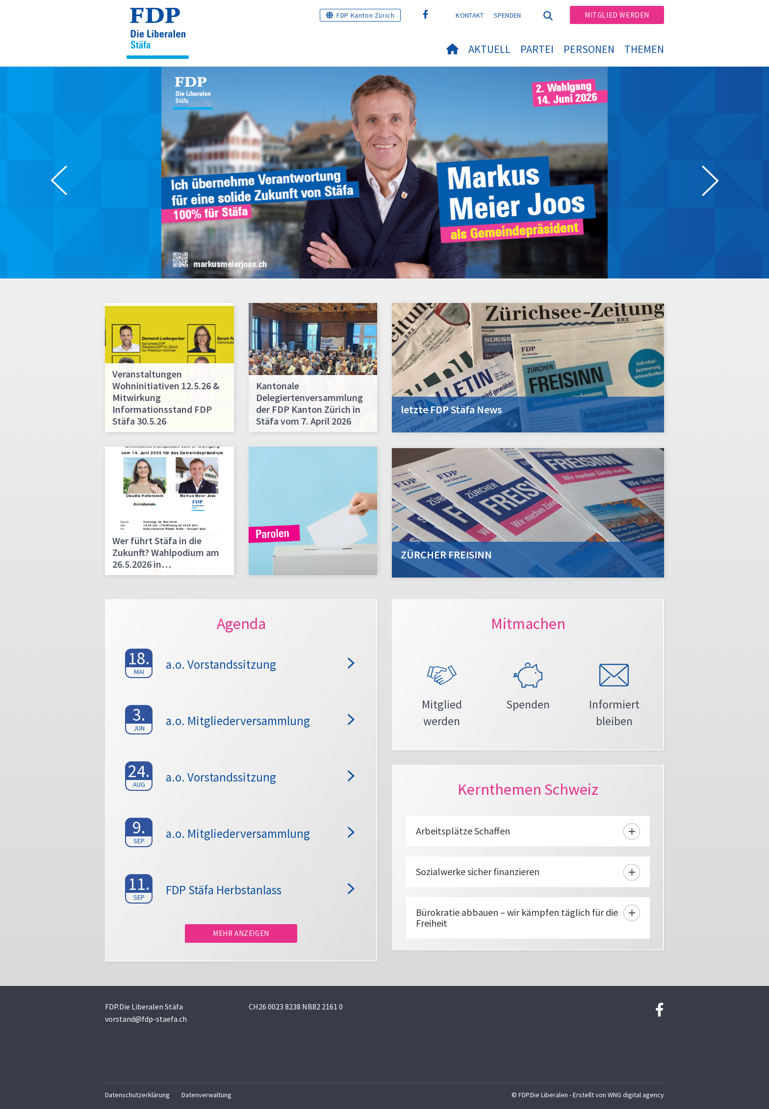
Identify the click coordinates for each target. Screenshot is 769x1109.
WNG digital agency (636, 1094)
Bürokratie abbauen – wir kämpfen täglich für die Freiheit (517, 917)
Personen (589, 49)
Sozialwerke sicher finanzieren (477, 871)
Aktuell (489, 49)
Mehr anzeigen (241, 933)
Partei (537, 49)
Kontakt (470, 15)
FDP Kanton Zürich (365, 15)
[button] (59, 182)
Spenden (507, 15)
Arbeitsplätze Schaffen (463, 831)
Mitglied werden (617, 15)
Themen (644, 49)
